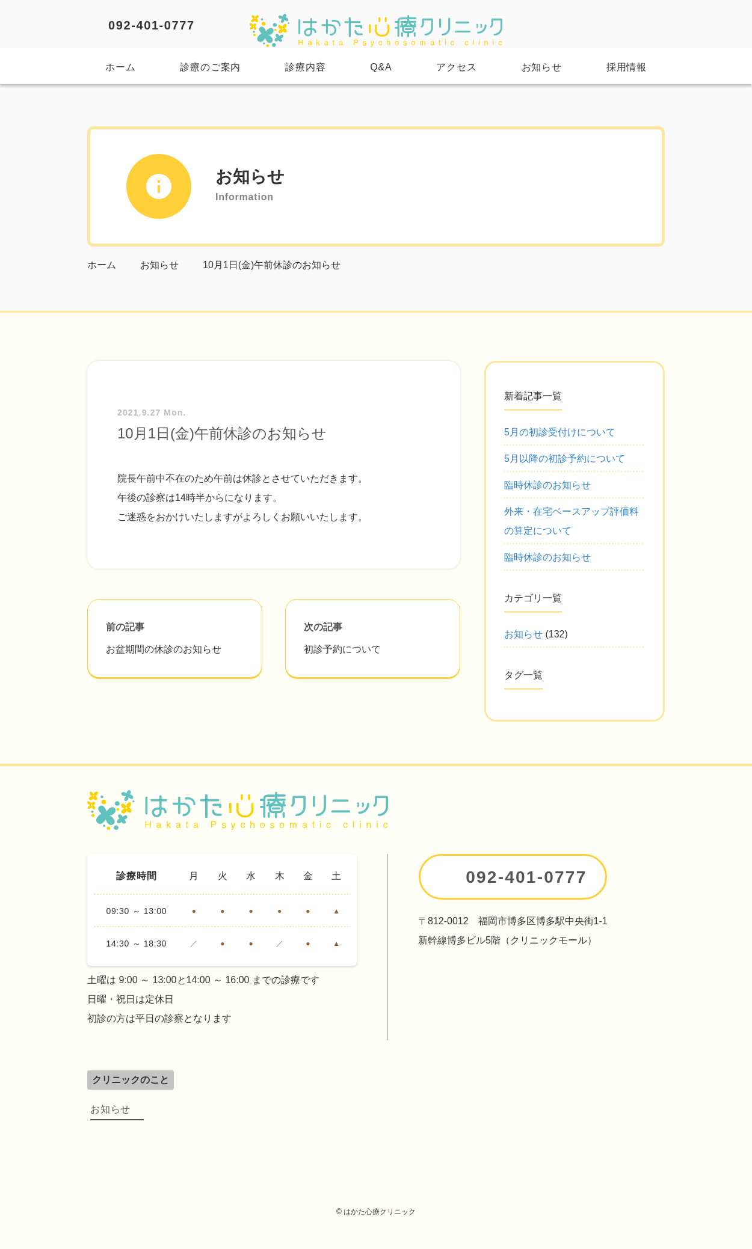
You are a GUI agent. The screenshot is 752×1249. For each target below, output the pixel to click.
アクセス (456, 67)
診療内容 (305, 67)
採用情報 (626, 67)
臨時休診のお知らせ (547, 485)
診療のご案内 (210, 67)
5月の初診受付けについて (559, 432)
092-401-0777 (151, 25)
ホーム (120, 67)
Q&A (381, 67)
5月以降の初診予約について (564, 458)
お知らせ (542, 67)
